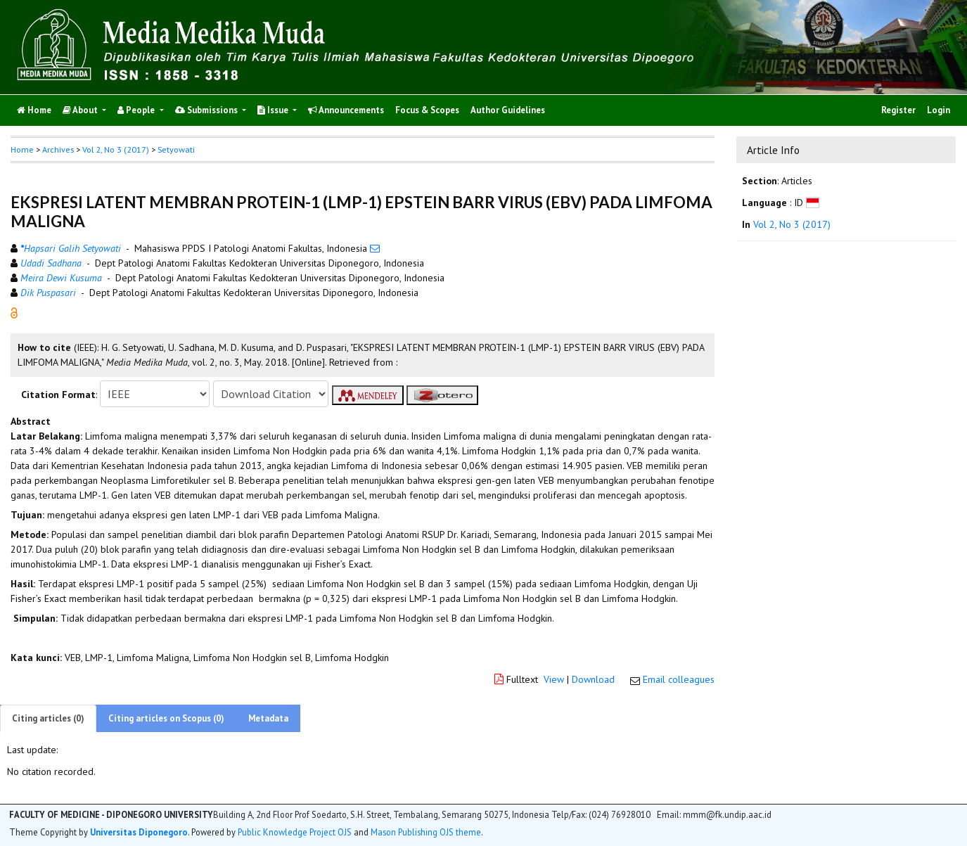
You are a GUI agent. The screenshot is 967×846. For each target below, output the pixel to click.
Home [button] (22, 149)
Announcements (346, 110)
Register (898, 110)
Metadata (268, 718)
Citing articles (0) (48, 718)
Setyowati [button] (176, 149)
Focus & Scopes (427, 110)
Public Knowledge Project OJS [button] (295, 832)
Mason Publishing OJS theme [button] (426, 832)
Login (938, 110)
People (137, 110)
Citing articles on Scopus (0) (166, 718)
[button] (14, 312)
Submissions (207, 110)
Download (593, 679)
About (81, 110)
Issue (273, 110)
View (554, 679)
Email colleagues (679, 679)
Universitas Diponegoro (139, 832)
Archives (58, 149)
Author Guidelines (507, 110)
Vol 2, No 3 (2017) (115, 149)
